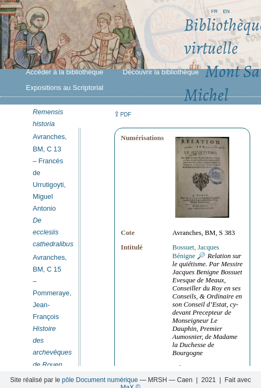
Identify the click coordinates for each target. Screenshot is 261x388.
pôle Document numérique (100, 380)
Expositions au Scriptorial (65, 88)
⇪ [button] (122, 114)
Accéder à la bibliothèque (65, 72)
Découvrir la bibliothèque (161, 72)
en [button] (226, 10)
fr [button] (214, 10)
